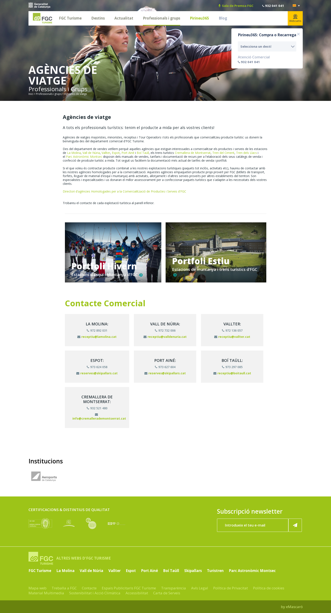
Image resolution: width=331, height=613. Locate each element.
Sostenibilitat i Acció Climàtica (94, 592)
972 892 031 (97, 330)
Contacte (89, 588)
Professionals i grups (161, 18)
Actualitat (123, 18)
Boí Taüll (143, 153)
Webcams (295, 18)
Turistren (215, 570)
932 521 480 (97, 408)
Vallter (106, 153)
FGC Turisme (70, 18)
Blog (223, 18)
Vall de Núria (91, 153)
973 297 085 (232, 367)
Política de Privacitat (230, 588)
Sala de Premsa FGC (236, 5)
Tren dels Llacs (246, 153)
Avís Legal (199, 588)
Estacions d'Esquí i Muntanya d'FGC (107, 274)
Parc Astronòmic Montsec (84, 157)
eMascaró (294, 606)
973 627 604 (165, 367)
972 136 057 (232, 330)
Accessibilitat (137, 592)
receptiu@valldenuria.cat (165, 337)
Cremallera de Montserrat (193, 153)
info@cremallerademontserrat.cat (99, 416)
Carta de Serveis (166, 592)
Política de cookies (268, 588)
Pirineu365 (199, 18)
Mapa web (37, 588)
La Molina (74, 153)
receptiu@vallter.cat (232, 337)
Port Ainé (127, 153)
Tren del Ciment (223, 153)
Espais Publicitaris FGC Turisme (129, 588)
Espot (116, 153)
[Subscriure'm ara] (295, 525)
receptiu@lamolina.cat (97, 337)
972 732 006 (165, 330)
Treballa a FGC (64, 588)
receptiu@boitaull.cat (232, 373)
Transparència (173, 588)
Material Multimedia (46, 592)
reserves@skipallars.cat (97, 373)
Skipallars (193, 570)
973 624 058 (97, 367)
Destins (98, 18)
